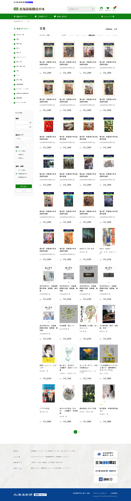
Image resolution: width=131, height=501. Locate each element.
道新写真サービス (53, 476)
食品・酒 (81, 451)
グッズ (33, 454)
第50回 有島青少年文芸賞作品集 (48, 137)
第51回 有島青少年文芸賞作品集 (68, 137)
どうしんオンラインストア (41, 460)
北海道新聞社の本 (18, 21)
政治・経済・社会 (23, 71)
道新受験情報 (21, 91)
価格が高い (100, 35)
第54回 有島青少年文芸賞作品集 (48, 175)
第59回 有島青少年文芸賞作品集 (68, 212)
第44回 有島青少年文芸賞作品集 (88, 63)
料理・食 (19, 55)
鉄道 (18, 40)
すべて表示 (22, 165)
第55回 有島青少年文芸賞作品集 (68, 175)
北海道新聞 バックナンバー (41, 451)
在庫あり (21, 168)
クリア (24, 205)
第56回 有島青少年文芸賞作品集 (88, 175)
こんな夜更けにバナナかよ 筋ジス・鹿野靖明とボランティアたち (108, 367)
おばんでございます (87, 248)
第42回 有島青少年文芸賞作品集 (48, 63)
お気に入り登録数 (111, 35)
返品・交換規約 (49, 470)
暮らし (19, 50)
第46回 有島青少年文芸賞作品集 (48, 100)
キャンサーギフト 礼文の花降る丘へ (88, 366)
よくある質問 (62, 470)
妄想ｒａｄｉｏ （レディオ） (48, 366)
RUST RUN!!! (105, 248)
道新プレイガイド (37, 476)
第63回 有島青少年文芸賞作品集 (68, 249)
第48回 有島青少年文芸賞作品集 (88, 100)
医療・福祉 (20, 45)
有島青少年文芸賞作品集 (24, 104)
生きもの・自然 (22, 35)
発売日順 (84, 35)
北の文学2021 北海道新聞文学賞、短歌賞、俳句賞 (48, 288)
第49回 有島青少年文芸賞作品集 (108, 100)
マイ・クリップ (37, 480)
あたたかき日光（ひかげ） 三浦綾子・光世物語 (68, 410)
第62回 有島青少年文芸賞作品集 (48, 249)
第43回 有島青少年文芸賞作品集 (68, 63)
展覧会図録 (20, 110)
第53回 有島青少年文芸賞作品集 (108, 137)
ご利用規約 (113, 493)
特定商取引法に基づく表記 (81, 493)
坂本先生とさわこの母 (88, 408)
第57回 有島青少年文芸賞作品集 (108, 175)
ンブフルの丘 (45, 408)
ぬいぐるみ (71, 451)
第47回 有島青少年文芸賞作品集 (68, 100)
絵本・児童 (20, 86)
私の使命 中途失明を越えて (108, 409)
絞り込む (23, 200)
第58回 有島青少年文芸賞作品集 (48, 212)
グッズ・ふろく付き (24, 115)
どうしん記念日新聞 (70, 476)
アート (19, 81)
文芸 (28, 21)
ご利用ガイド (36, 470)
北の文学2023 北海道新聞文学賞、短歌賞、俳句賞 (88, 288)
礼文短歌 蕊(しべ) (67, 325)
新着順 (77, 35)
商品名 (71, 35)
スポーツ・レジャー (24, 60)
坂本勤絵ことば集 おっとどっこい (88, 326)
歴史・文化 (20, 66)
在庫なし (21, 172)
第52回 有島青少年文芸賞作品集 (88, 137)
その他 (40, 454)
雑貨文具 (61, 451)
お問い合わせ (75, 470)
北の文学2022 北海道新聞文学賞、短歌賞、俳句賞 (68, 288)
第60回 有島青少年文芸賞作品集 (88, 212)
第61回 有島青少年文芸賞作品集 (108, 212)
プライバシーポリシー (100, 493)
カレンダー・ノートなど (24, 97)
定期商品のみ (22, 191)
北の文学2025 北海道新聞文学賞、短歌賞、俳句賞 (48, 327)
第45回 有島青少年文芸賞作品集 (108, 63)
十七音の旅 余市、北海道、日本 (108, 326)
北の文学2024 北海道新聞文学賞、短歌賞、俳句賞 (108, 288)
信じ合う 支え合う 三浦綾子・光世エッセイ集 (68, 367)
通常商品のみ (22, 187)
